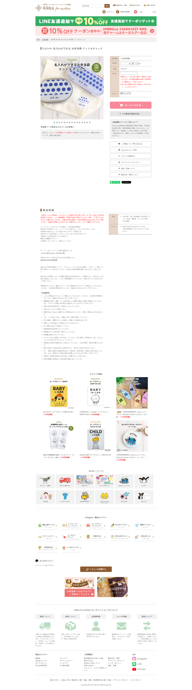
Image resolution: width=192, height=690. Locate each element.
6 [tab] (67, 123)
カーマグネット (41, 663)
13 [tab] (85, 123)
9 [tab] (75, 123)
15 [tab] (90, 123)
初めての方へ (89, 661)
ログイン (107, 11)
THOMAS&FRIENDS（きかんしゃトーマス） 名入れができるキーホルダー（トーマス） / (131, 457)
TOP (38, 39)
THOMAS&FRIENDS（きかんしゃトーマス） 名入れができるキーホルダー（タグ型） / (131, 414)
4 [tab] (62, 123)
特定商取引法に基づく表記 (94, 658)
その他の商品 (65, 665)
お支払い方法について (92, 663)
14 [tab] (88, 123)
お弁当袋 (45, 39)
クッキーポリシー (114, 663)
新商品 (37, 658)
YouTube (139, 669)
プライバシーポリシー (116, 661)
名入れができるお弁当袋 (48, 260)
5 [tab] (65, 123)
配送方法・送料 (114, 658)
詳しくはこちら (55, 135)
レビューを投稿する (96, 569)
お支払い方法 (65, 680)
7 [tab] (70, 123)
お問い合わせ (89, 665)
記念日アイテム (41, 661)
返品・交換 (112, 665)
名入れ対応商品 (41, 665)
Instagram (139, 659)
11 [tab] (80, 123)
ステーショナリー (66, 661)
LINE (137, 664)
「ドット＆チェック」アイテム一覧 (52, 253)
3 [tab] (60, 123)
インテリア (64, 663)
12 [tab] (82, 123)
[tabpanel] (72, 87)
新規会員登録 (123, 11)
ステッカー (64, 658)
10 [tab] (77, 123)
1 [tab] (55, 123)
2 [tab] (57, 123)
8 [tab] (72, 123)
